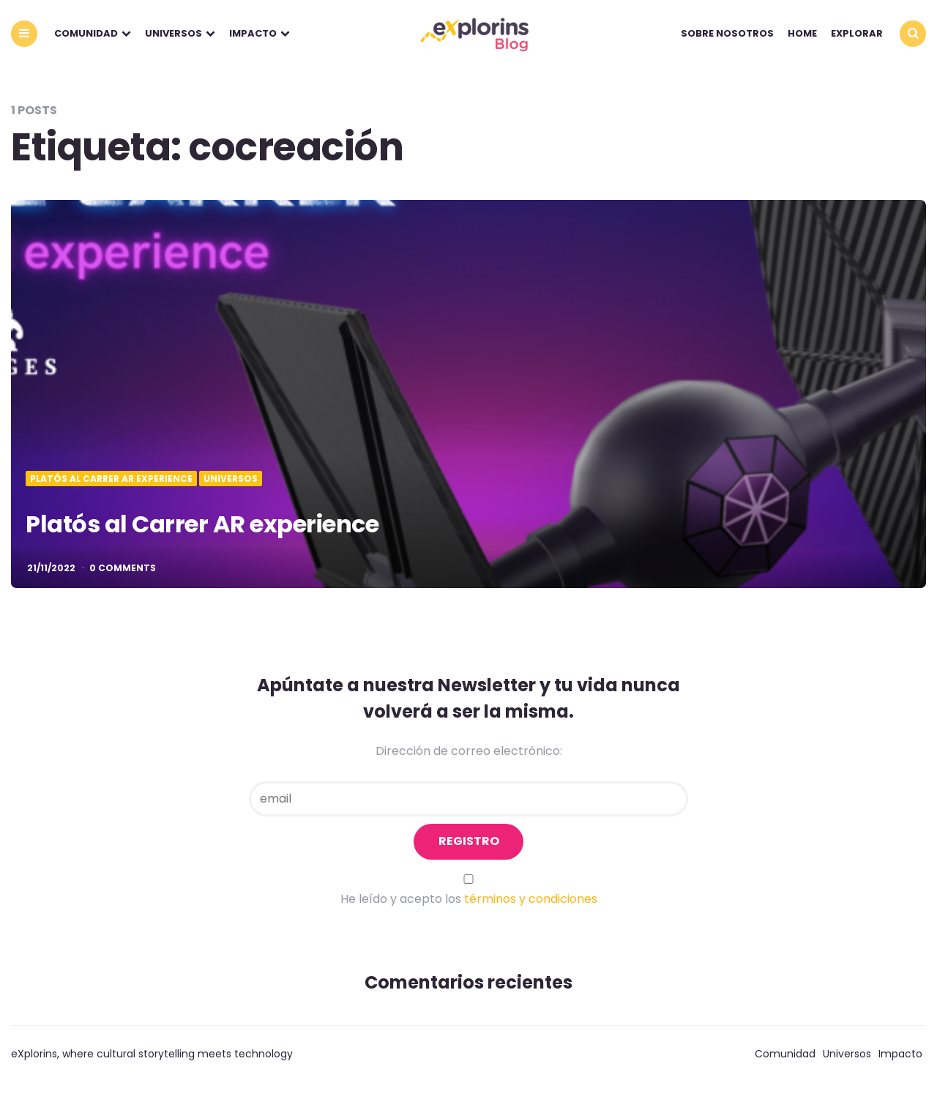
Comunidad (86, 33)
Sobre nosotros (727, 33)
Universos (173, 33)
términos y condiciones (530, 898)
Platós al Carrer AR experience (202, 523)
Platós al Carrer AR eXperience (111, 479)
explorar (857, 33)
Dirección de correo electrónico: (469, 751)
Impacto (253, 33)
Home (802, 33)
